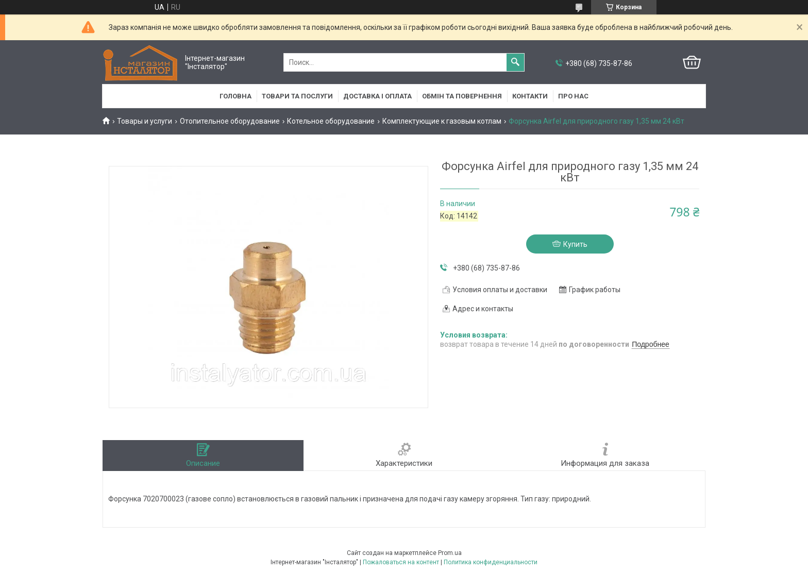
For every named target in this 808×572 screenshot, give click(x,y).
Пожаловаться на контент (401, 562)
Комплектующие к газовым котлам (441, 121)
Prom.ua (450, 553)
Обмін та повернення (462, 96)
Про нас (573, 96)
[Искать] (515, 62)
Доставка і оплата (377, 96)
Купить (575, 244)
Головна (235, 96)
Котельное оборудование (331, 121)
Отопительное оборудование (230, 121)
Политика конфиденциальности (490, 562)
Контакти (530, 96)
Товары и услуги (144, 121)
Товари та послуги (297, 96)
